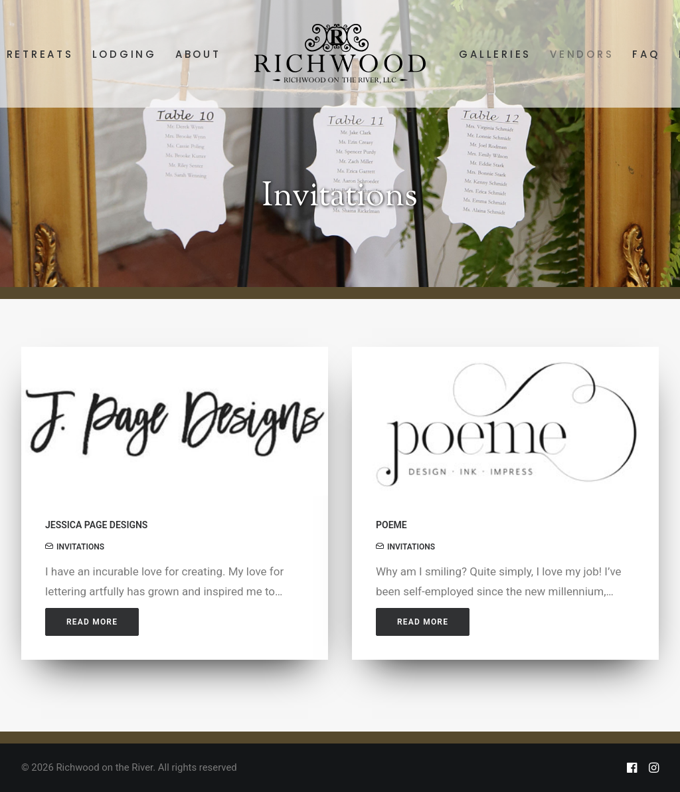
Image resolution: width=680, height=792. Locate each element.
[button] (174, 421)
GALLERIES (495, 54)
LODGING (124, 54)
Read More (92, 622)
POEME (391, 525)
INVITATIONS (80, 546)
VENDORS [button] (582, 54)
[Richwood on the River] (340, 54)
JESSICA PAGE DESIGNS (96, 525)
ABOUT (198, 54)
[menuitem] (124, 54)
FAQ (645, 54)
